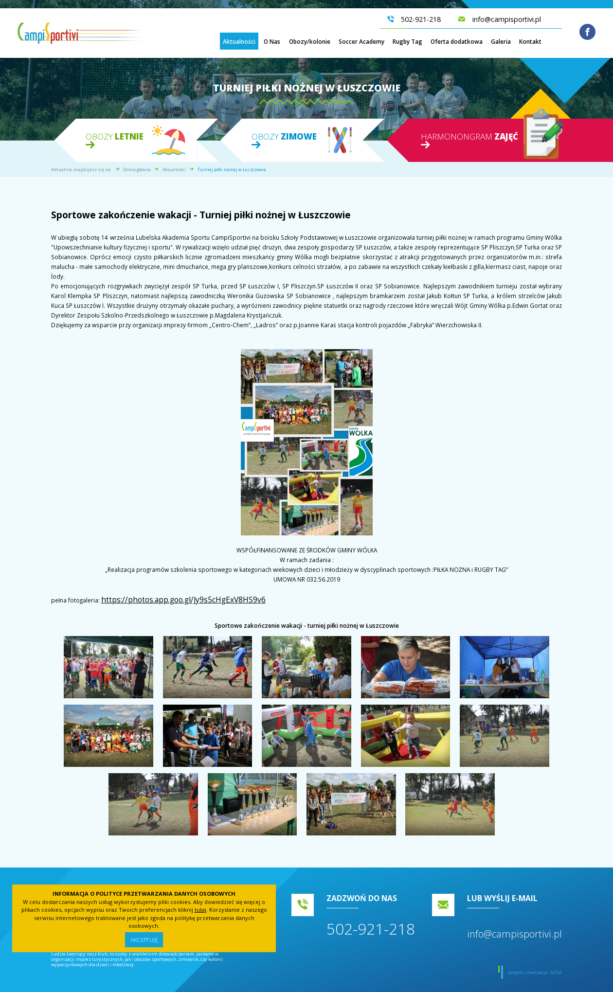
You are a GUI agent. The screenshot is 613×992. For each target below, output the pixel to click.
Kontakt (530, 42)
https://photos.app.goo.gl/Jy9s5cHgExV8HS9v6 (164, 598)
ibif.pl (555, 969)
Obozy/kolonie (309, 42)
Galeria (501, 42)
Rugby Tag (407, 42)
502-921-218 (370, 925)
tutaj (200, 909)
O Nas (272, 42)
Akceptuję (144, 939)
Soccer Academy (361, 42)
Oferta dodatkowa (457, 42)
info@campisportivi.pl (514, 931)
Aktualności (239, 42)
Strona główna (137, 169)
